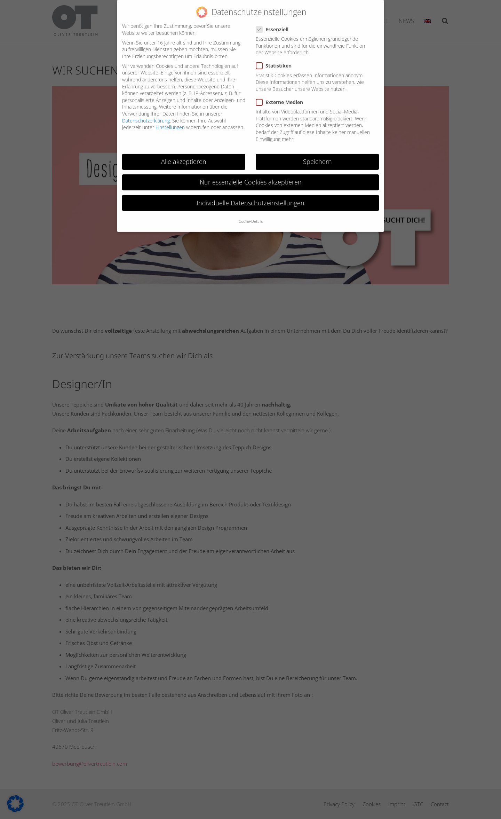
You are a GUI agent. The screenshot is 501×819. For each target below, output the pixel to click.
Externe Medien (281, 96)
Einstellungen (170, 121)
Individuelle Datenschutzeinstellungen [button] (250, 197)
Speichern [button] (317, 156)
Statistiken (275, 60)
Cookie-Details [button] (251, 215)
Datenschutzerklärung (146, 114)
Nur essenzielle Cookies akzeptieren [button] (251, 176)
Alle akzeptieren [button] (183, 156)
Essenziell (274, 24)
